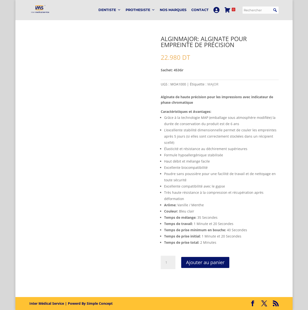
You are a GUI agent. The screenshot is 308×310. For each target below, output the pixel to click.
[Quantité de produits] (168, 262)
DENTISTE (109, 10)
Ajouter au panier (205, 262)
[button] (275, 10)
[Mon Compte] (216, 10)
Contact (200, 10)
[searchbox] (261, 10)
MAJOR (212, 84)
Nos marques (173, 10)
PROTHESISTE (140, 10)
